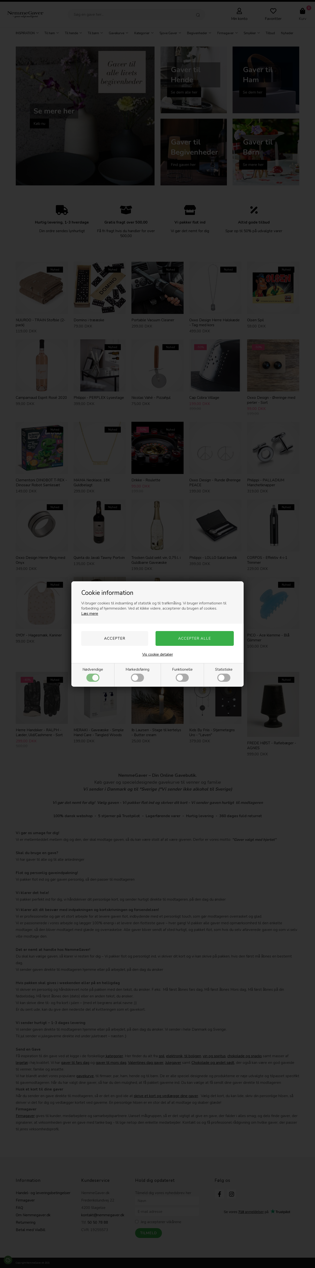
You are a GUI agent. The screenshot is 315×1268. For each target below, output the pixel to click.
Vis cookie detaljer (157, 654)
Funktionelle (182, 674)
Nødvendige (92, 674)
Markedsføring (137, 674)
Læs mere (89, 613)
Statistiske (224, 674)
